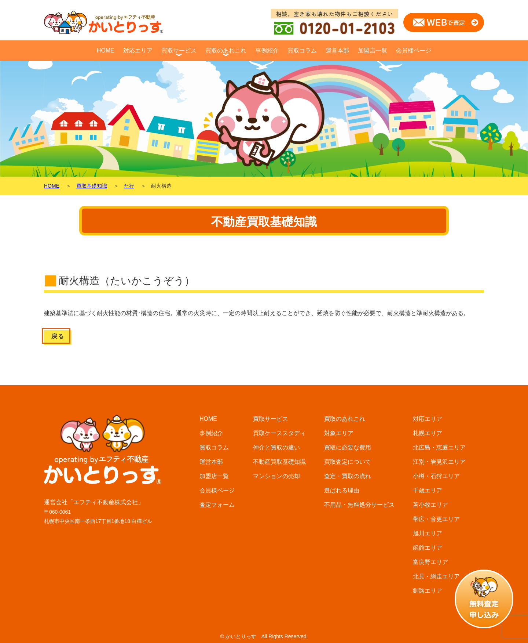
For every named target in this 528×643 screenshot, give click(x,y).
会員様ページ (413, 50)
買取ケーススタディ (279, 433)
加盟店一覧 (372, 50)
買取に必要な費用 (347, 447)
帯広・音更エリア (436, 519)
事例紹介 (267, 50)
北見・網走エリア (436, 576)
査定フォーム (217, 505)
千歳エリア (427, 490)
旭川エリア (427, 533)
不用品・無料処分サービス (359, 505)
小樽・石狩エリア (436, 476)
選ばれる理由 (341, 490)
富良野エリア (430, 562)
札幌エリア (427, 433)
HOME (105, 50)
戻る (57, 336)
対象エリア (338, 433)
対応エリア (138, 50)
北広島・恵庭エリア (439, 447)
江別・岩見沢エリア (439, 462)
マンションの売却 (276, 476)
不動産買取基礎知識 (279, 462)
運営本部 (337, 50)
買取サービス (179, 50)
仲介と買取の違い (276, 447)
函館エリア (427, 548)
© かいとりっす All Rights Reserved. (264, 636)
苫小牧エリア (430, 505)
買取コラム (302, 50)
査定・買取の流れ (347, 476)
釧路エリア (427, 591)
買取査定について (347, 462)
